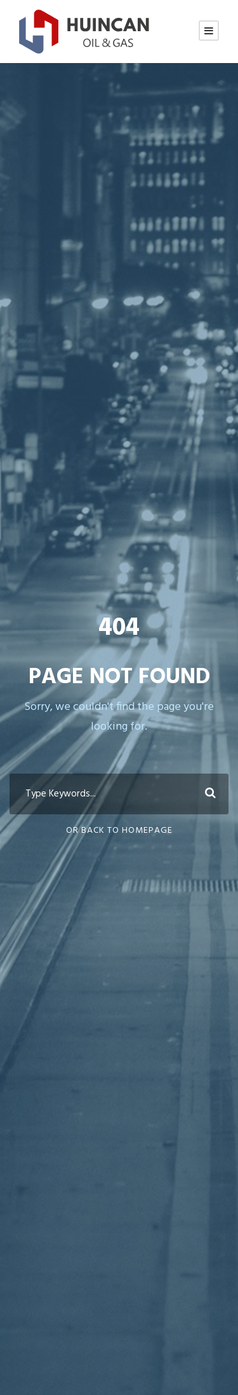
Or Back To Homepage (119, 830)
